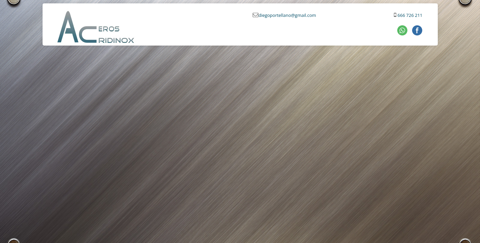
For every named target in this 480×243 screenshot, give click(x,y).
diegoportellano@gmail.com (287, 15)
